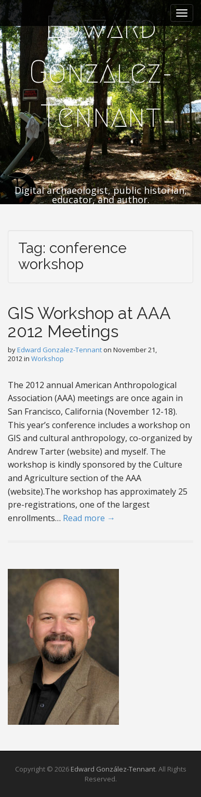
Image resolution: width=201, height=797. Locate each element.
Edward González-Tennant (101, 71)
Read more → (89, 518)
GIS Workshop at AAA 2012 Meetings (89, 322)
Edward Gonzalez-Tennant (59, 349)
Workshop (47, 358)
